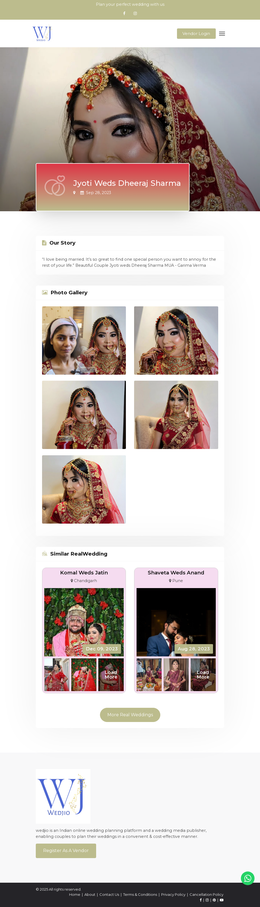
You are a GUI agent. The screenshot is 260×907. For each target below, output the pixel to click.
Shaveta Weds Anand (176, 573)
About (89, 894)
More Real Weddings (130, 714)
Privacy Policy (173, 894)
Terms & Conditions (140, 894)
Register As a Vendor (66, 850)
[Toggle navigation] (222, 33)
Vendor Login (196, 33)
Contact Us (109, 894)
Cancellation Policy (206, 894)
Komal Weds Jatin (84, 573)
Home (74, 894)
